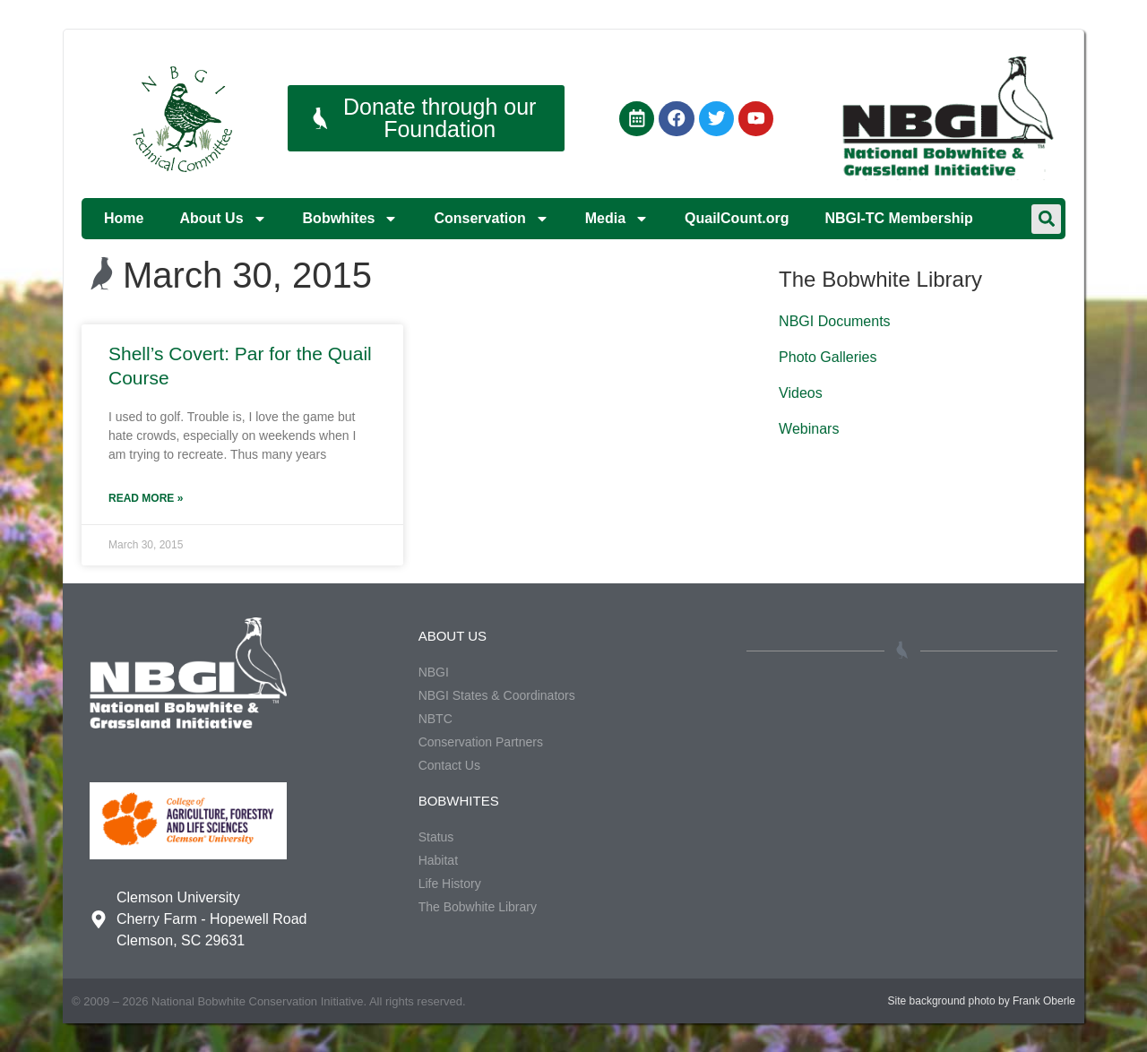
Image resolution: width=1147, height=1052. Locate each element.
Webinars (809, 428)
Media (617, 219)
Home (123, 218)
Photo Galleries (827, 357)
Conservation (491, 219)
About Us (222, 219)
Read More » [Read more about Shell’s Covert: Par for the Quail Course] (145, 498)
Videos (801, 393)
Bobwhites (351, 219)
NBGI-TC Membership (898, 218)
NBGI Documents (834, 321)
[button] (1046, 219)
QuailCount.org (737, 218)
